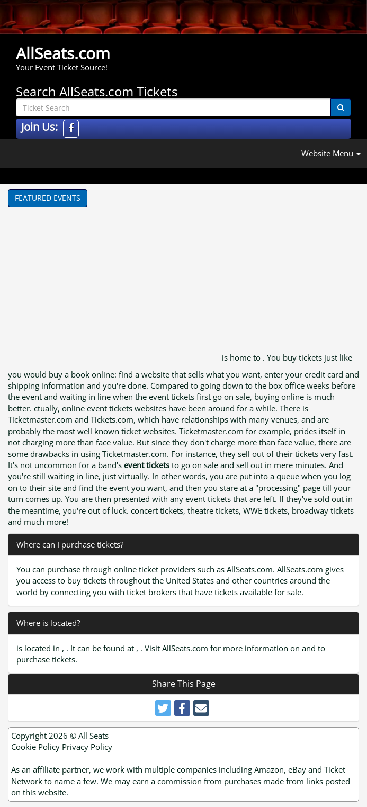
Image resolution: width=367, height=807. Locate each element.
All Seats (93, 735)
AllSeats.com (63, 53)
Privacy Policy (87, 746)
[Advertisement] (114, 286)
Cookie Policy (35, 746)
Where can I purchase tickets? (69, 544)
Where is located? (48, 622)
